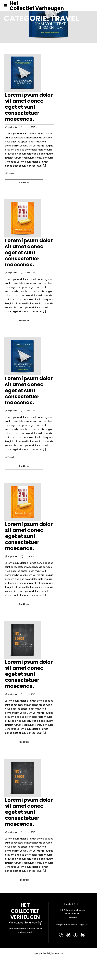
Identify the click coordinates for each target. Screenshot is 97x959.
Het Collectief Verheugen (37, 6)
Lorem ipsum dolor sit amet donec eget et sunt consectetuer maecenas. (29, 107)
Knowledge (53, 127)
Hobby (44, 127)
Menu (6, 5)
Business (45, 273)
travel (11, 173)
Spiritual (51, 694)
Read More (24, 182)
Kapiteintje (12, 127)
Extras (44, 694)
